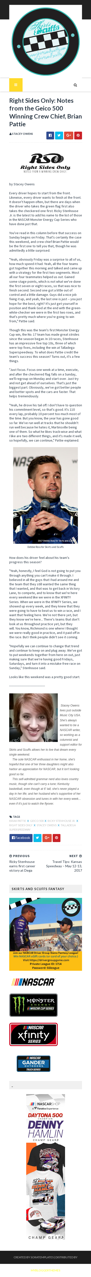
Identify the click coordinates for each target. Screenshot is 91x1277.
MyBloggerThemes (45, 1270)
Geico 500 (37, 820)
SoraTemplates (42, 1257)
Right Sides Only (21, 825)
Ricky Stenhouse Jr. (62, 820)
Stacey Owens (47, 825)
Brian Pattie (17, 820)
